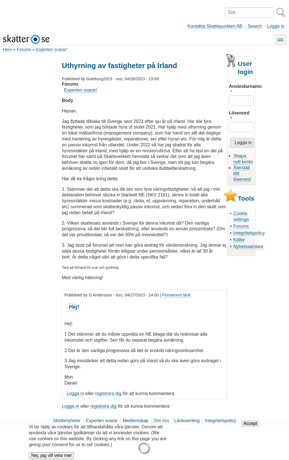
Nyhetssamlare (248, 246)
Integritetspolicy (249, 233)
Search (255, 26)
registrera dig (108, 393)
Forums (24, 49)
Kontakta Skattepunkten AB (214, 26)
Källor (239, 239)
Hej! (74, 307)
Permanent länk (176, 295)
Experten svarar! (51, 49)
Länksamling (187, 420)
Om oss (161, 420)
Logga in (275, 26)
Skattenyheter (67, 420)
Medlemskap (135, 420)
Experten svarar (102, 420)
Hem (7, 49)
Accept (250, 426)
